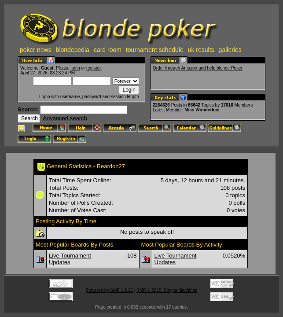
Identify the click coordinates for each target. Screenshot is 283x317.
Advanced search (65, 118)
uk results (201, 49)
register (93, 68)
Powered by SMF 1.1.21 (109, 290)
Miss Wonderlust (202, 109)
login (75, 68)
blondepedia (72, 49)
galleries (230, 49)
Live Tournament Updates (70, 258)
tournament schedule (155, 49)
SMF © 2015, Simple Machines (166, 290)
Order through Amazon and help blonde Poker (198, 68)
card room (107, 49)
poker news (35, 49)
